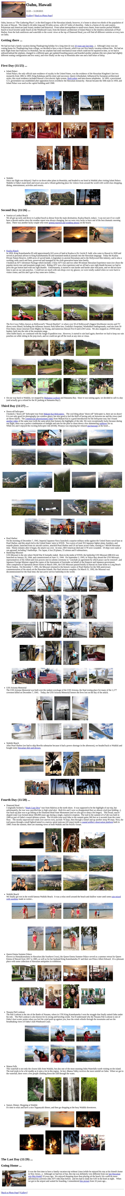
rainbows (103, 423)
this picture (84, 1181)
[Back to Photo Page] (44, 15)
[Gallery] (30, 15)
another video (12, 421)
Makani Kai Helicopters (54, 414)
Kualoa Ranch (12, 251)
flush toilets (72, 78)
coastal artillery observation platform (97, 822)
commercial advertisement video (39, 419)
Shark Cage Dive (33, 808)
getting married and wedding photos (64, 223)
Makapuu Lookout (52, 398)
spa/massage (92, 426)
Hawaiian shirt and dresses (29, 748)
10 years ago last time (84, 46)
